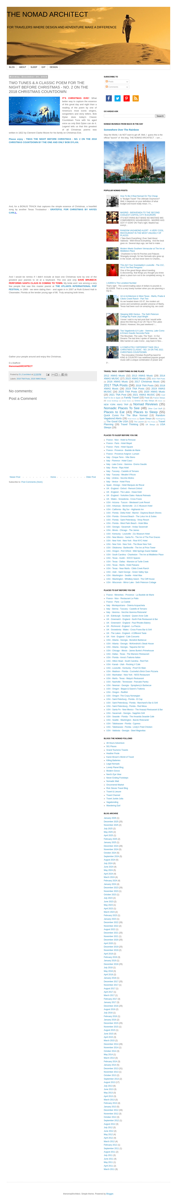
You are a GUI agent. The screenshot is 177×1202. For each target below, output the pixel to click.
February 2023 (110, 915)
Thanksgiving (160, 419)
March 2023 (109, 912)
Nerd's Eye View (113, 774)
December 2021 (111, 933)
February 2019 (110, 957)
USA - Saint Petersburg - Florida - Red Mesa (126, 706)
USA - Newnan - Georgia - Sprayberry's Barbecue (128, 685)
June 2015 (108, 1034)
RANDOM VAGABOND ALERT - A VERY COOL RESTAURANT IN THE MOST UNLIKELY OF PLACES (142, 233)
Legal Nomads (112, 764)
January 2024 (110, 884)
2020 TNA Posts (127, 391)
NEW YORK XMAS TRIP (116, 404)
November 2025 (111, 825)
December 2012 (111, 1110)
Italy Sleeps (149, 401)
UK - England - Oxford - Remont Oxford (124, 488)
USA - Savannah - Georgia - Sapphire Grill (125, 713)
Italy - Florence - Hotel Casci (119, 460)
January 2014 (110, 1065)
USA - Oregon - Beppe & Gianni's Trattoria (125, 689)
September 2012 (111, 1120)
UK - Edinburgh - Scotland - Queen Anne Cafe (127, 616)
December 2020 (111, 940)
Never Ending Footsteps (117, 778)
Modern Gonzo (113, 771)
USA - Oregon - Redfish (117, 692)
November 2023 (111, 891)
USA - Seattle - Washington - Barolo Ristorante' (127, 720)
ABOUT (22, 67)
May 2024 (108, 870)
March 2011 (109, 1169)
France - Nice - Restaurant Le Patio (122, 598)
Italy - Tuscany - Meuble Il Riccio (121, 474)
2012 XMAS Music (114, 375)
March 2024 (109, 877)
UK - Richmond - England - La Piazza (123, 626)
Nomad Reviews (145, 404)
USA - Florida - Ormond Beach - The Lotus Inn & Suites (131, 516)
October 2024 (110, 853)
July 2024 (108, 863)
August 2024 (109, 860)
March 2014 (109, 1058)
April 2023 (108, 908)
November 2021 (111, 936)
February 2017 (110, 999)
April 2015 (108, 1037)
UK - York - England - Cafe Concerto (122, 636)
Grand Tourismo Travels (117, 750)
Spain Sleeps (146, 418)
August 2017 (109, 988)
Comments (112, 87)
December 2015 (111, 1023)
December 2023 (111, 887)
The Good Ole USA (117, 421)
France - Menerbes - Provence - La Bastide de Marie (130, 595)
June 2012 (108, 1131)
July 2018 (108, 967)
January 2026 (110, 818)
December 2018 (111, 964)
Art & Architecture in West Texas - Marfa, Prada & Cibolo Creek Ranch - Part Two (142, 297)
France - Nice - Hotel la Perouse (120, 440)
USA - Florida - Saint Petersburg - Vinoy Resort (127, 520)
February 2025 (110, 839)
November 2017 (111, 985)
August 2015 (109, 1030)
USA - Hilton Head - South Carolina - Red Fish (127, 661)
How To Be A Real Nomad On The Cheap (139, 196)
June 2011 (108, 1159)
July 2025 (108, 828)
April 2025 (108, 835)
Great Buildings (112, 401)
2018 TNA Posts (23, 379)
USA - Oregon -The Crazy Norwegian (123, 696)
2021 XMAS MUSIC (144, 394)
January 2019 (110, 960)
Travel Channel (113, 795)
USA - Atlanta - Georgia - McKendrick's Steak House (130, 643)
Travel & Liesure (113, 791)
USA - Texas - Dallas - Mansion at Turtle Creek (127, 561)
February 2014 (110, 1061)
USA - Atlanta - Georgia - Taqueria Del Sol (125, 647)
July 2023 (108, 898)
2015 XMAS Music (135, 378)
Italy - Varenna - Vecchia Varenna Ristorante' (126, 612)
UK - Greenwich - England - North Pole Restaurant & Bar (132, 619)
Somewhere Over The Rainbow (121, 129)
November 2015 (111, 1027)
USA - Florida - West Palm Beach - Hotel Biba (127, 523)
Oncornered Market (115, 785)
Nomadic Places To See (122, 408)
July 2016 (108, 1013)
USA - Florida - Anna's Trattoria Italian (123, 657)
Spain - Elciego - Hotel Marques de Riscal (125, 485)
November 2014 (111, 1047)
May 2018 (108, 971)
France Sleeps (159, 398)
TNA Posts (151, 422)
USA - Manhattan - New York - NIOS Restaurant (128, 675)
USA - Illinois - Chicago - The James (122, 530)
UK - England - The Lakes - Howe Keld (124, 492)
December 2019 (111, 947)
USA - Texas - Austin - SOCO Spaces (123, 558)
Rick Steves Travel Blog (117, 788)
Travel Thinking (129, 424)
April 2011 (108, 1166)
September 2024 (111, 856)
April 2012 (108, 1138)
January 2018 (110, 978)
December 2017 (111, 981)
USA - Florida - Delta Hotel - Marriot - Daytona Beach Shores (133, 513)
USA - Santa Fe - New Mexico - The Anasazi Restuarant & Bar (134, 709)
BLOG (12, 67)
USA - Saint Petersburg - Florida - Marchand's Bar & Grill (132, 703)
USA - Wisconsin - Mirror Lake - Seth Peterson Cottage (131, 582)
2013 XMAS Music (142, 375)
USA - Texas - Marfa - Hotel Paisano (122, 565)
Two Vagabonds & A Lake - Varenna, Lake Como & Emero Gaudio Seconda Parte (142, 332)
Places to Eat (114, 412)
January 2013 (110, 1106)
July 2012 (108, 1127)
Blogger (109, 1194)
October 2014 (110, 1051)
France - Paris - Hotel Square (119, 447)
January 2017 (110, 1002)
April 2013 (108, 1096)
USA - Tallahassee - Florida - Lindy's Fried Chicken (129, 727)
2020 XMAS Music (154, 391)
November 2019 (111, 950)
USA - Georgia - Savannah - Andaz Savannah (127, 527)
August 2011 (109, 1152)
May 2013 (108, 1093)
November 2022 (111, 926)
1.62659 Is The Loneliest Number (121, 283)
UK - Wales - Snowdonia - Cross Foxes (124, 499)
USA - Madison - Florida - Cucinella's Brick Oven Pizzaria (132, 671)
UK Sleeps (150, 425)
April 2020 (108, 943)
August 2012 (109, 1124)
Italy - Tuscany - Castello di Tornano (122, 471)
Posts (109, 81)
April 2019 (108, 954)
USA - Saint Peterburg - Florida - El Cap (124, 699)
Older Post (91, 477)
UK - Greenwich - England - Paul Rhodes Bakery (128, 623)
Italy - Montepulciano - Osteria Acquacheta (125, 605)
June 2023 (108, 901)
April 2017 (108, 992)
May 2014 (108, 1054)
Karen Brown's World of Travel (120, 757)
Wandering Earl (113, 805)
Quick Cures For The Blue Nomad (125, 415)
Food (147, 398)
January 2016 (110, 1020)
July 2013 (108, 1086)
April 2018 (108, 974)
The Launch (139, 422)
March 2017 (109, 995)
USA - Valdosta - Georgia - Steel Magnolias (126, 730)
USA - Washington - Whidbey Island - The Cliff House (130, 579)
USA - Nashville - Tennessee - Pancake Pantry (127, 682)
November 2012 (111, 1113)
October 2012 (110, 1117)
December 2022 (111, 922)
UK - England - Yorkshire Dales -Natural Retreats (128, 495)
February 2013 (110, 1103)
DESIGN (54, 67)
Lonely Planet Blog (114, 767)
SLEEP (34, 67)
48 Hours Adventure (115, 743)
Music (160, 401)
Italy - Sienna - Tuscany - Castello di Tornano (126, 609)
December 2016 (111, 1006)
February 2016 (110, 1016)
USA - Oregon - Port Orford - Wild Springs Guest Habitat (131, 551)
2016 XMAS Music (117, 381)
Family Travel (131, 397)
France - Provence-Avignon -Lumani (122, 454)
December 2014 (111, 1044)
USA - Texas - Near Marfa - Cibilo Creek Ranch (127, 568)
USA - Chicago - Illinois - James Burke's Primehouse (130, 650)
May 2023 (108, 905)
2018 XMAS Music (38, 379)
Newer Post (15, 477)
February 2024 (110, 880)
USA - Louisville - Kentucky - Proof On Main (126, 668)
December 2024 (111, 846)
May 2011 (108, 1162)
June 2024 (108, 867)
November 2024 (111, 849)
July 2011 (108, 1155)
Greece (137, 401)
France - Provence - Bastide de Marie (123, 450)
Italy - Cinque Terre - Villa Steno (120, 457)
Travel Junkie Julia (114, 798)
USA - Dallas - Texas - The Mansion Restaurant (127, 654)
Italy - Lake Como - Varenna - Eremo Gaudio (126, 464)
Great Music (126, 401)
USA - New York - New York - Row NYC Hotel (126, 540)
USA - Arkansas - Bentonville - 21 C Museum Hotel (129, 506)
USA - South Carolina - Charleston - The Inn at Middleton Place (135, 554)
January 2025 (110, 842)
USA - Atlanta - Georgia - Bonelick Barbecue (126, 640)
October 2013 (110, 1075)
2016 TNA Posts (158, 379)
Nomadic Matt (112, 781)
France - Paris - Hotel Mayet (119, 443)
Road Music (132, 419)
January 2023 (110, 919)
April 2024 (108, 874)
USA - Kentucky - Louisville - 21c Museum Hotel (128, 534)
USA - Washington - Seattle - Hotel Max (124, 575)
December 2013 (111, 1068)
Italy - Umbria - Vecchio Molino (120, 478)
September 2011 (111, 1148)
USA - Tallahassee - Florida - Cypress (123, 723)
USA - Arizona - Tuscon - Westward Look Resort (128, 502)
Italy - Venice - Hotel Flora (118, 481)
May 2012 (108, 1134)
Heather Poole (112, 753)
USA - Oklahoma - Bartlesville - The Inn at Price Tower (130, 547)
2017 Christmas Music (147, 381)
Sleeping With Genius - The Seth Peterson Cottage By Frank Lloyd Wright (139, 315)
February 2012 (110, 1145)
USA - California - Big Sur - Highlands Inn (125, 509)
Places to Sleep (146, 412)
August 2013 (109, 1082)
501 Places (111, 746)
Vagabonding (112, 802)
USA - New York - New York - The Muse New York (128, 544)
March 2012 (109, 1141)
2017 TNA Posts (116, 385)
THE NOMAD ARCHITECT (47, 14)
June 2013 (108, 1089)
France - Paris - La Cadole (118, 602)
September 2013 (111, 1079)
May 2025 (108, 832)
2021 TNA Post (117, 394)
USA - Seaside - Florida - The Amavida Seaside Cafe (130, 716)
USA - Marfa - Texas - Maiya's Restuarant (125, 678)
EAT (43, 67)
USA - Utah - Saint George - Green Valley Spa (127, 572)
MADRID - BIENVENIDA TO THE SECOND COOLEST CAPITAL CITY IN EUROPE (140, 213)
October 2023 (110, 894)
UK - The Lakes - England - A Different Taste (126, 633)
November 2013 (111, 1072)
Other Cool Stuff (155, 408)
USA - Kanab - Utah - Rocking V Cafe (123, 664)
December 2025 (111, 821)
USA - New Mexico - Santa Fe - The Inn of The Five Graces (133, 537)
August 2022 (109, 929)
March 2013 (109, 1100)
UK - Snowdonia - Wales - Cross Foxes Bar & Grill (129, 629)
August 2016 (109, 1009)
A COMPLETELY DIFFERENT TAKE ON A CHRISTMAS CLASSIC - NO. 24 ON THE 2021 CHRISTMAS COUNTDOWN (141, 349)
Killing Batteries (113, 760)
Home (53, 477)
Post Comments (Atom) (32, 482)
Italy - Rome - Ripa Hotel (117, 467)
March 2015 (109, 1040)
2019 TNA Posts (134, 388)
